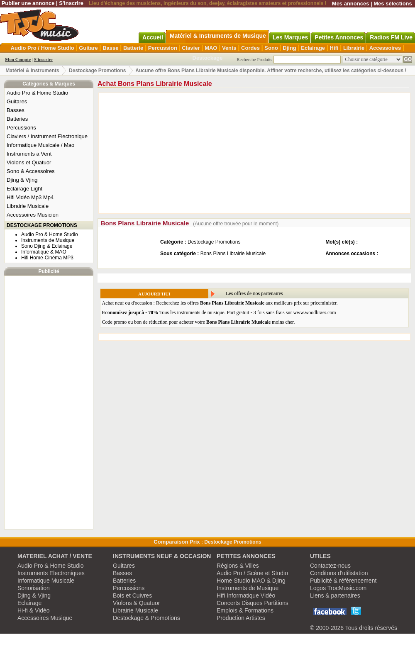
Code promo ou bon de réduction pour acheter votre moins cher (198, 322)
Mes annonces (350, 3)
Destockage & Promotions (146, 618)
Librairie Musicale (28, 206)
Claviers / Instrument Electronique (47, 136)
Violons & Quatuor (136, 603)
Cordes (250, 48)
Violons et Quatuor (29, 162)
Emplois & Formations (245, 610)
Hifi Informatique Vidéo (246, 595)
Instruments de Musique (47, 240)
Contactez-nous (330, 565)
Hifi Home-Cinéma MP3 (47, 258)
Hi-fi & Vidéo (33, 610)
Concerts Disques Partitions (252, 603)
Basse (110, 48)
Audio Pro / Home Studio (42, 48)
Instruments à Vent (29, 154)
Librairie (353, 48)
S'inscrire (71, 3)
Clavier (191, 48)
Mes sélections (393, 3)
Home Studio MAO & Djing (251, 580)
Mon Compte (18, 59)
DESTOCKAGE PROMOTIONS (42, 225)
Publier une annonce (28, 3)
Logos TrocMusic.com (338, 588)
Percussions (21, 127)
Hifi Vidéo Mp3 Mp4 (30, 197)
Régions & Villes (238, 565)
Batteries (17, 119)
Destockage (208, 58)
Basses (15, 110)
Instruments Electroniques (51, 573)
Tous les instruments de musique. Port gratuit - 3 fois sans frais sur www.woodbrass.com (219, 312)
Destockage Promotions (97, 70)
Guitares (17, 101)
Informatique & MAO (43, 252)
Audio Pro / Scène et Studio (252, 573)
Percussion (162, 48)
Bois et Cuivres (132, 595)
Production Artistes (241, 618)
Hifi (334, 48)
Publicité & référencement (343, 580)
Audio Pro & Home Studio (37, 93)
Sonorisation (33, 588)
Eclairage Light (24, 188)
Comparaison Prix (177, 542)
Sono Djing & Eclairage (46, 246)
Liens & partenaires (335, 595)
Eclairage (313, 48)
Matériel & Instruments (32, 70)
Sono (271, 48)
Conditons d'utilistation (339, 573)
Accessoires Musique (44, 618)
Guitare (88, 48)
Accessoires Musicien (33, 215)
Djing (289, 48)
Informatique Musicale (45, 580)
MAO (211, 48)
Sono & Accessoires (31, 171)
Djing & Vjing (22, 180)
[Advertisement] (49, 402)
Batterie (133, 48)
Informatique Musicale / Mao (40, 145)
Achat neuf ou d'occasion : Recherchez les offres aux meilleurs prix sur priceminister (219, 303)
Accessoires (385, 48)
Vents (229, 48)
